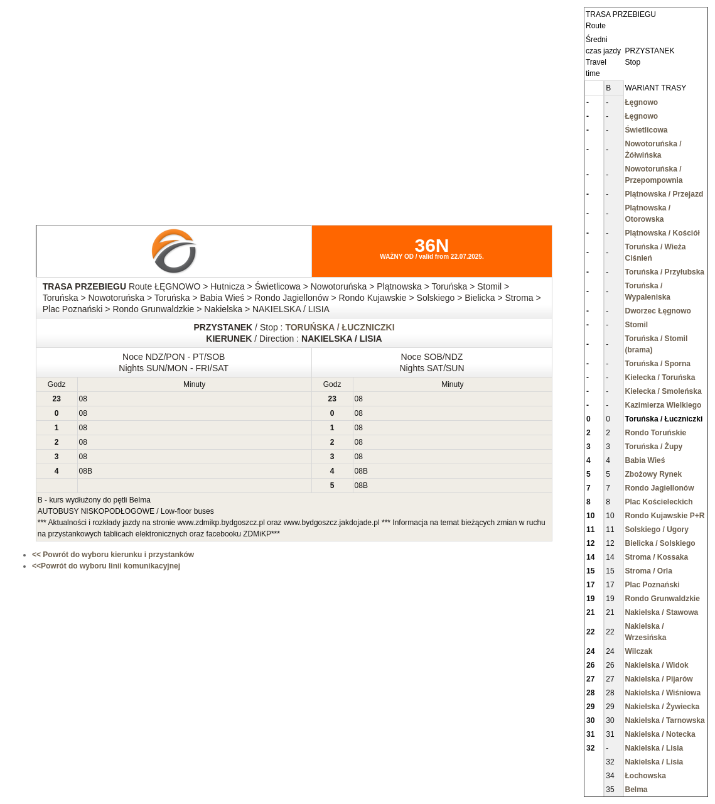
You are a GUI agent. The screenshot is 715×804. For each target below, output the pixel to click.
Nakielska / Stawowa (662, 612)
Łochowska (645, 775)
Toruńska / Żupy (654, 446)
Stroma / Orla (648, 571)
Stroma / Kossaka (657, 557)
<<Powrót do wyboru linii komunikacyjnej (106, 566)
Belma (636, 789)
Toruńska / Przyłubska (665, 272)
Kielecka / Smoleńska (663, 391)
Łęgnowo (642, 102)
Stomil (636, 324)
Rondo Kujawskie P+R (665, 515)
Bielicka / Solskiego (660, 543)
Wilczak (639, 651)
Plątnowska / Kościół (662, 233)
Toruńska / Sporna (658, 363)
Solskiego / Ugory (657, 529)
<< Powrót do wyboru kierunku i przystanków (113, 554)
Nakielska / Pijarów (659, 679)
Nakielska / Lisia (654, 748)
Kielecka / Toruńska (660, 377)
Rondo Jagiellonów (659, 488)
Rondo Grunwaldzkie (662, 598)
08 (83, 398)
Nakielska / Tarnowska (665, 720)
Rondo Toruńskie (656, 432)
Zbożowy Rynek (653, 474)
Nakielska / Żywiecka (662, 706)
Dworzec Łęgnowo (658, 311)
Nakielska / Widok (657, 665)
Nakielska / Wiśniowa (663, 692)
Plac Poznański (652, 584)
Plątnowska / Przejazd (664, 194)
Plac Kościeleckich (659, 501)
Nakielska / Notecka (660, 734)
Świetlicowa (646, 130)
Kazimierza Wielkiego (663, 405)
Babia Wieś (645, 460)
